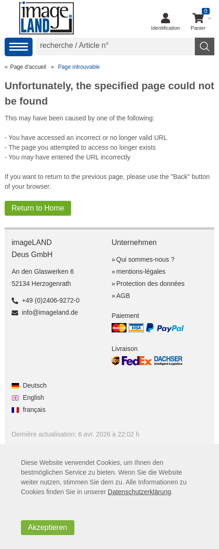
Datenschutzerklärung (139, 492)
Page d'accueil (28, 67)
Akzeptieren (47, 527)
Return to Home (38, 208)
